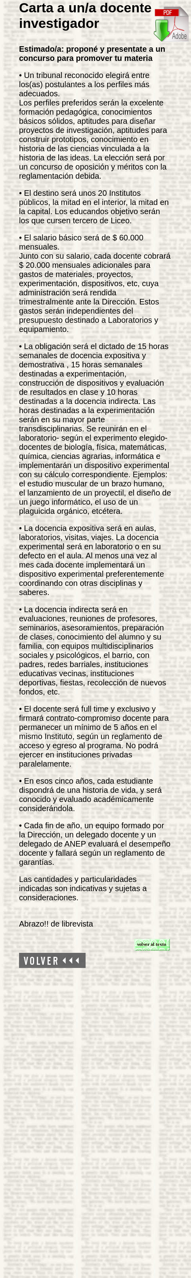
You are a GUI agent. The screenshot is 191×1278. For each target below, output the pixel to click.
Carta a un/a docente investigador (85, 15)
